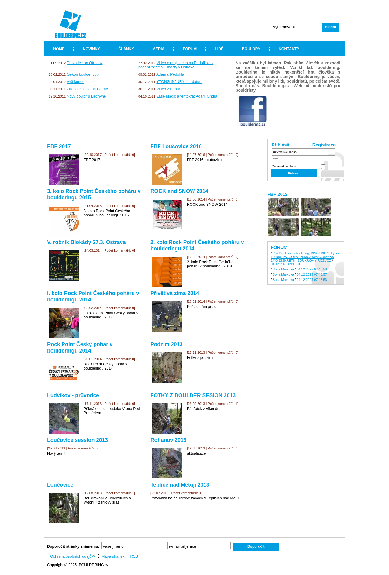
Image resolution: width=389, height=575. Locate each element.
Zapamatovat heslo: (285, 166)
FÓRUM (190, 49)
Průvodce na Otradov (85, 63)
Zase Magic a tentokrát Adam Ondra (187, 96)
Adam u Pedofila (170, 74)
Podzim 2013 (166, 344)
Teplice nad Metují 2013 (179, 485)
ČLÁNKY (126, 49)
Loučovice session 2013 (77, 440)
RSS (134, 556)
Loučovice (60, 485)
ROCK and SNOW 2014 (179, 191)
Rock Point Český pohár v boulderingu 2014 (80, 347)
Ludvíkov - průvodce (73, 395)
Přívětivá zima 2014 (174, 293)
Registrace (324, 144)
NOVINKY (91, 49)
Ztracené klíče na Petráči (88, 89)
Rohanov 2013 (168, 440)
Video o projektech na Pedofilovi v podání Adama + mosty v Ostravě (175, 65)
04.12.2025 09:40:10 (286, 264)
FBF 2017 (59, 146)
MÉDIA (158, 49)
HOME (58, 49)
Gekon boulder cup (83, 74)
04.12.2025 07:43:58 (312, 269)
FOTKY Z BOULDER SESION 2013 (193, 395)
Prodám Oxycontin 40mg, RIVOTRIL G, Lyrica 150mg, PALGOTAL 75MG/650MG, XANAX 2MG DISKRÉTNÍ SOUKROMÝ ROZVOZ (305, 256)
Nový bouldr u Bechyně (86, 96)
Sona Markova (283, 269)
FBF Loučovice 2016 (176, 146)
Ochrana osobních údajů (70, 556)
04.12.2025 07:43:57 (312, 274)
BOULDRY (251, 49)
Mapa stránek (113, 556)
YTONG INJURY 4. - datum (179, 82)
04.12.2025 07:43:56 (312, 279)
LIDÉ (219, 49)
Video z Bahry (168, 89)
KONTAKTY (289, 49)
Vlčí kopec (75, 82)
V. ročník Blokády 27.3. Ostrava (86, 242)
